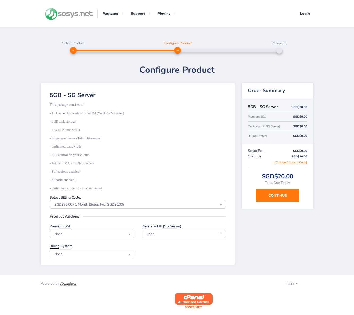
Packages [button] (110, 13)
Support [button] (138, 13)
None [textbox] (58, 234)
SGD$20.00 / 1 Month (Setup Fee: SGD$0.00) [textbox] (89, 204)
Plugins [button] (163, 13)
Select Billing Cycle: (65, 197)
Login (305, 13)
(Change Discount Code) (291, 163)
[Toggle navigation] (296, 284)
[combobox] (138, 204)
